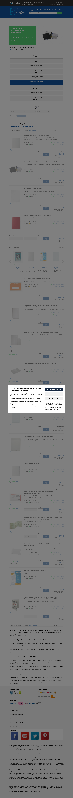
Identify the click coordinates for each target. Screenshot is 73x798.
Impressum (57, 409)
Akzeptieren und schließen (54, 389)
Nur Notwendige (53, 398)
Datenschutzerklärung (50, 409)
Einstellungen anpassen (53, 394)
